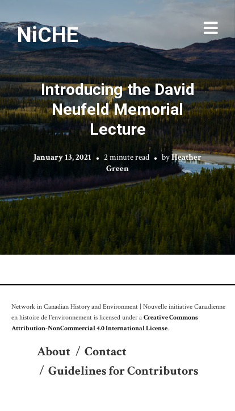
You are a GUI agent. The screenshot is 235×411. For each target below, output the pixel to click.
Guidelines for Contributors (123, 371)
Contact (106, 351)
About (53, 351)
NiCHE (47, 34)
